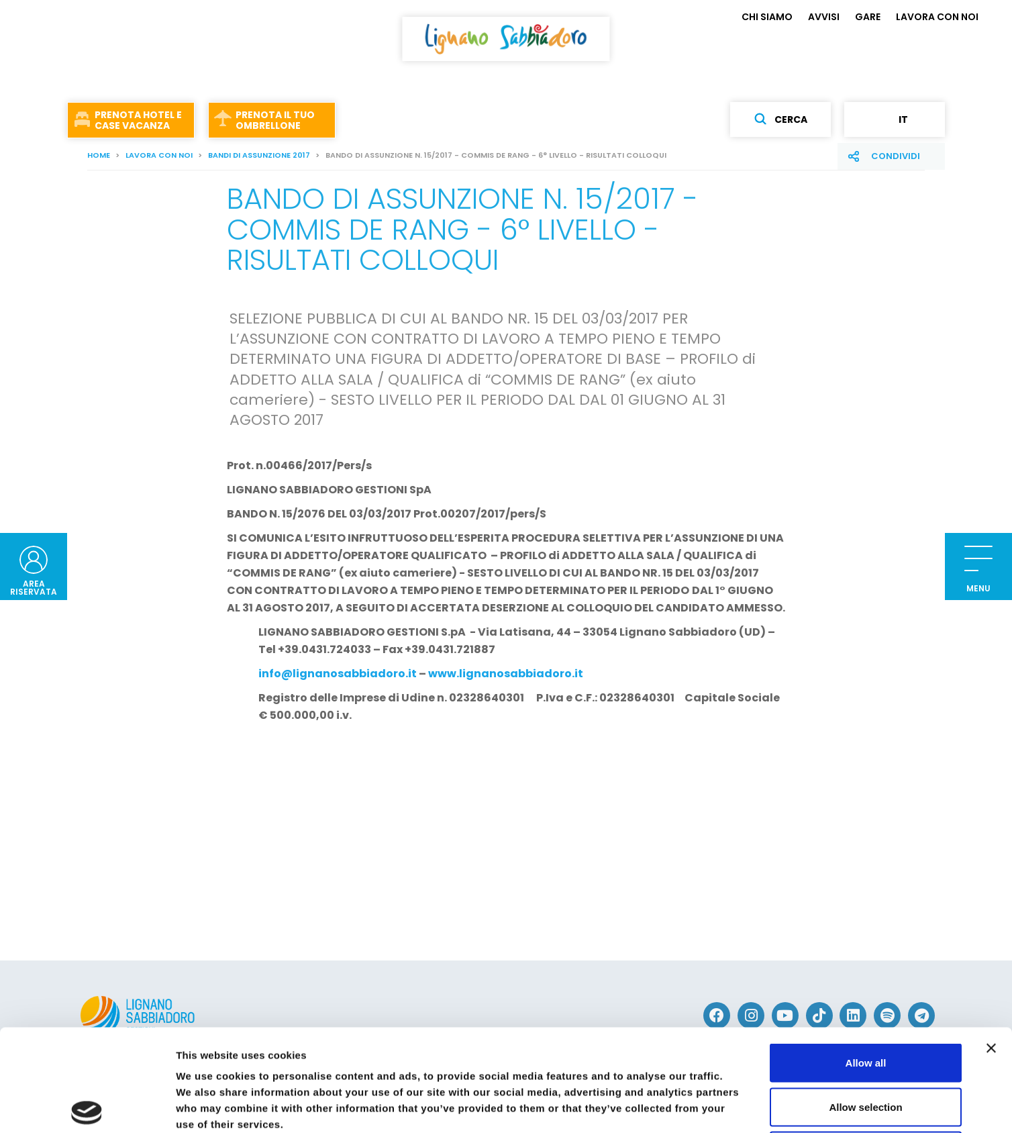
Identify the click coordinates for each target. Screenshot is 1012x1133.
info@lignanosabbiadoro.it (337, 673)
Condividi (895, 156)
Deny (866, 1044)
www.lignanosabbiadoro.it (505, 673)
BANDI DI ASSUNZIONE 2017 (259, 155)
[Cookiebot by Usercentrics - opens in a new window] (87, 1107)
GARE (867, 16)
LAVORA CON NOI (937, 16)
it (894, 119)
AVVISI (824, 16)
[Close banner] (991, 942)
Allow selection (865, 1001)
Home (98, 155)
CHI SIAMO (767, 16)
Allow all (866, 957)
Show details (704, 1106)
